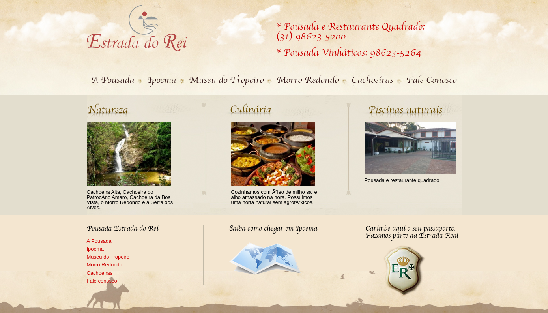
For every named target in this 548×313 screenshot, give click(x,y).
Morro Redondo (308, 80)
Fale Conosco (431, 80)
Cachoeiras (372, 80)
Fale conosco (102, 281)
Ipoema (161, 80)
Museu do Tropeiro (226, 80)
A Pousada (113, 80)
